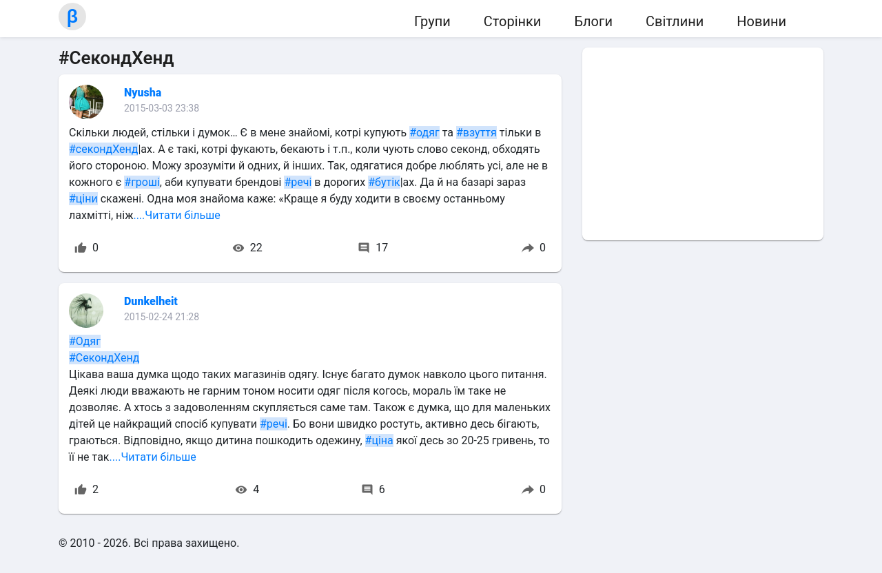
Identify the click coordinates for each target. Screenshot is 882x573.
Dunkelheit (151, 301)
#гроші (142, 182)
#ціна (379, 440)
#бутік (384, 182)
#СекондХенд (104, 357)
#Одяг (85, 341)
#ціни (83, 198)
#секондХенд (103, 149)
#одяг (424, 132)
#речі (297, 182)
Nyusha (142, 92)
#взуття (476, 132)
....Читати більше (176, 215)
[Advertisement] (703, 144)
